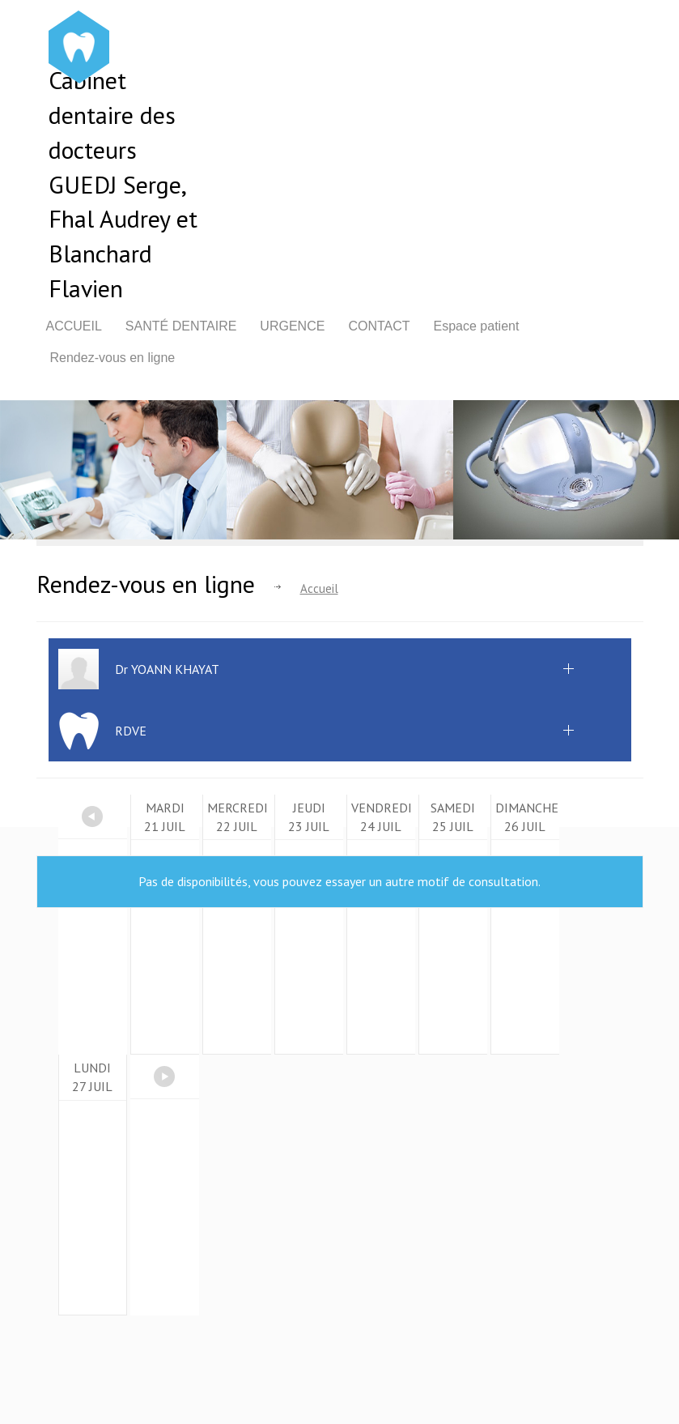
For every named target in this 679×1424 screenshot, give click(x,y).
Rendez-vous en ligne (113, 358)
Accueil (74, 326)
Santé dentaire (181, 326)
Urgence (292, 326)
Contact (379, 326)
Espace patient (477, 326)
